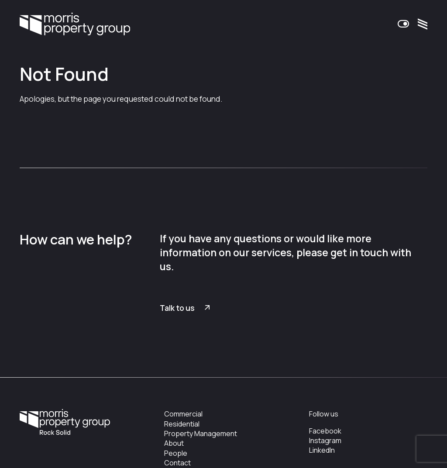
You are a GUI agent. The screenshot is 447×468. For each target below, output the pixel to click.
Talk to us (177, 308)
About (174, 443)
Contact (177, 463)
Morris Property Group (75, 24)
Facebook (325, 431)
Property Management (200, 433)
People (175, 453)
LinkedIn (322, 450)
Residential (181, 424)
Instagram (325, 440)
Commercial (183, 414)
